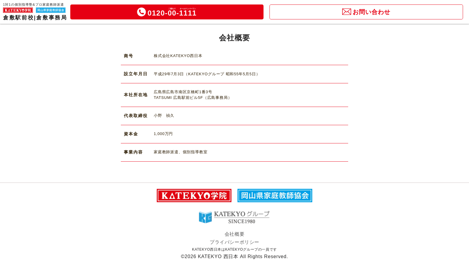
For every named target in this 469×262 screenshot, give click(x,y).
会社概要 (234, 234)
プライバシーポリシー (234, 242)
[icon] (141, 11)
